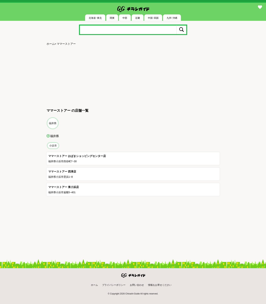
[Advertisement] (133, 75)
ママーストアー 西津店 (62, 171)
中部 (124, 18)
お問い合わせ (137, 285)
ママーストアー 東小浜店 (63, 187)
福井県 (52, 123)
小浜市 (53, 145)
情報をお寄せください (160, 285)
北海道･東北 (95, 18)
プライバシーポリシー (114, 285)
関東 (112, 18)
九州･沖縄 (172, 18)
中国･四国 (153, 18)
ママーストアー (66, 43)
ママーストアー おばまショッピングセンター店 (77, 156)
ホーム (51, 43)
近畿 (137, 18)
